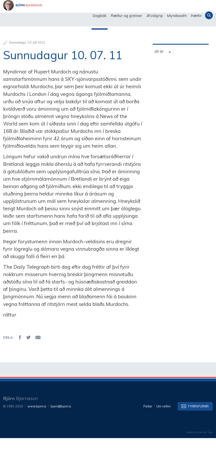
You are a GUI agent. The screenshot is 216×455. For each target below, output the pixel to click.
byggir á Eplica (200, 449)
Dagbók (100, 15)
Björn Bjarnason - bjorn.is (45, 15)
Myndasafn (177, 15)
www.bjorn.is (36, 423)
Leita (209, 15)
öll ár (159, 68)
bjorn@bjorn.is (61, 423)
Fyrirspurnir (198, 423)
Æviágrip (154, 15)
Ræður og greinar (126, 15)
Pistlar (147, 423)
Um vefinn (164, 423)
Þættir (196, 15)
